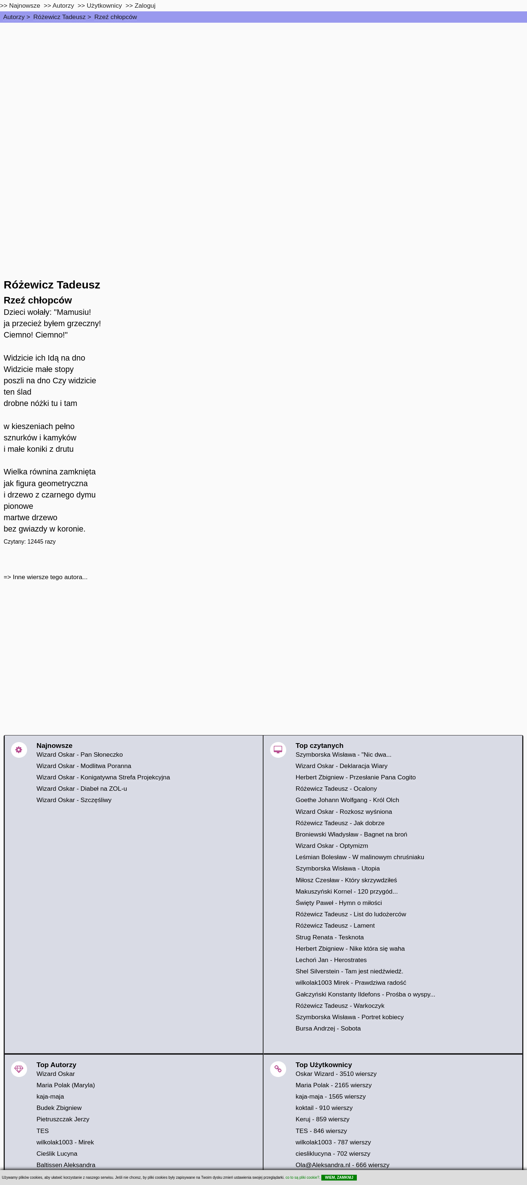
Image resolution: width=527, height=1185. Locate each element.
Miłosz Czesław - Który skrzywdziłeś (346, 880)
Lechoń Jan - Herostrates (331, 960)
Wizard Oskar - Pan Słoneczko (80, 754)
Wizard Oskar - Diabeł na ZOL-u (82, 788)
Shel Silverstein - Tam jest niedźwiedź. (349, 971)
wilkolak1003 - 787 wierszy (333, 1142)
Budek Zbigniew (59, 1107)
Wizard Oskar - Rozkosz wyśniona (344, 811)
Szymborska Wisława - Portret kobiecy (350, 1017)
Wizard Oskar (56, 1073)
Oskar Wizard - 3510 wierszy (336, 1073)
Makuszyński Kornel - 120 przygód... (347, 891)
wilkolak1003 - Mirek (65, 1142)
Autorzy (14, 17)
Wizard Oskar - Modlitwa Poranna (84, 765)
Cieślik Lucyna (57, 1153)
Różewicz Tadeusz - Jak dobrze (340, 823)
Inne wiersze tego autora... (50, 577)
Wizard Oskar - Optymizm (332, 845)
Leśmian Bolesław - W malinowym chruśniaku (360, 857)
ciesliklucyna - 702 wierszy (333, 1153)
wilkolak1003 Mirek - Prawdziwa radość (351, 982)
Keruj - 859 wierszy (323, 1119)
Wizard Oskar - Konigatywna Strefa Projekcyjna (103, 777)
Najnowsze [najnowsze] (24, 5)
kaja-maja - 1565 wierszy (331, 1096)
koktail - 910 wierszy (324, 1107)
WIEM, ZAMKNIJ (339, 1177)
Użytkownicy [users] (104, 5)
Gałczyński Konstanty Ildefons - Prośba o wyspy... (366, 994)
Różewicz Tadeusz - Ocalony (336, 788)
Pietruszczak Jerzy (63, 1119)
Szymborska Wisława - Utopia (338, 868)
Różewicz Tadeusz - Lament (335, 925)
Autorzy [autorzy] (63, 5)
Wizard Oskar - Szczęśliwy (74, 800)
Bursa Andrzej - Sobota (328, 1028)
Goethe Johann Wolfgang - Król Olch (347, 800)
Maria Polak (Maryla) (66, 1085)
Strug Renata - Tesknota (330, 937)
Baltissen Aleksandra (66, 1165)
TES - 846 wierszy (321, 1130)
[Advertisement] (263, 77)
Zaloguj (145, 5)
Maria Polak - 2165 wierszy (334, 1085)
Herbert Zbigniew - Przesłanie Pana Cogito (356, 777)
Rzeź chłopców (115, 17)
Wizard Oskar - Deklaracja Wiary (342, 765)
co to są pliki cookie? (302, 1177)
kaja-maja (50, 1096)
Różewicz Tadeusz (59, 17)
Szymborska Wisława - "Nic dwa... (344, 754)
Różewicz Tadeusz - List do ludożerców (351, 914)
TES (43, 1130)
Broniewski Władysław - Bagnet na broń (351, 834)
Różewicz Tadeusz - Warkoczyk (340, 1005)
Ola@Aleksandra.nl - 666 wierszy (342, 1165)
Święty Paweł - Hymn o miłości (339, 902)
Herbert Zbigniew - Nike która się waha (350, 948)
